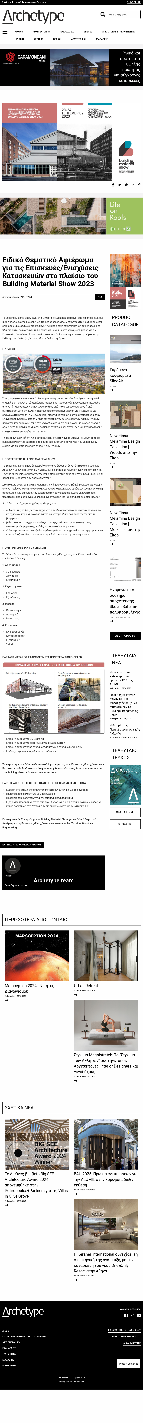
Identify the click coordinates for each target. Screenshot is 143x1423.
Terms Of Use (78, 1415)
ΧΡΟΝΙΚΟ (38, 39)
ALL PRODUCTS (125, 635)
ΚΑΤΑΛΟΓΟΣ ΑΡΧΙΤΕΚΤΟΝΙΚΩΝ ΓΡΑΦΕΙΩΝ (24, 1370)
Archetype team (115, 688)
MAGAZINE (102, 39)
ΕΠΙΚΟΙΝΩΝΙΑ (9, 1399)
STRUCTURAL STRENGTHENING (118, 31)
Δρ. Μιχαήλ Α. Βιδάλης (118, 737)
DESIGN (57, 39)
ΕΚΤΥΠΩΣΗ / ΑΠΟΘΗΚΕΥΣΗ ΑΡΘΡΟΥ (21, 844)
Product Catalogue (128, 1397)
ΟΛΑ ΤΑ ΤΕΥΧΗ (125, 812)
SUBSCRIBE (134, 2)
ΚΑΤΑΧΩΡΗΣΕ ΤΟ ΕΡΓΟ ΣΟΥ (126, 1370)
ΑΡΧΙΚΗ (19, 31)
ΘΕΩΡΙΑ (88, 31)
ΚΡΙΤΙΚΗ (19, 39)
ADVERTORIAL (78, 39)
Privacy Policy (65, 1415)
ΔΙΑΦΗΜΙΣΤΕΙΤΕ (132, 1376)
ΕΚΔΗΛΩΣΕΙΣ (67, 31)
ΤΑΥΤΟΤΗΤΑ (9, 1387)
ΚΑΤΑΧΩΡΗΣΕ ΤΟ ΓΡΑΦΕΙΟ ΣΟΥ (124, 1363)
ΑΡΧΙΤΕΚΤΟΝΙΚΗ (42, 31)
